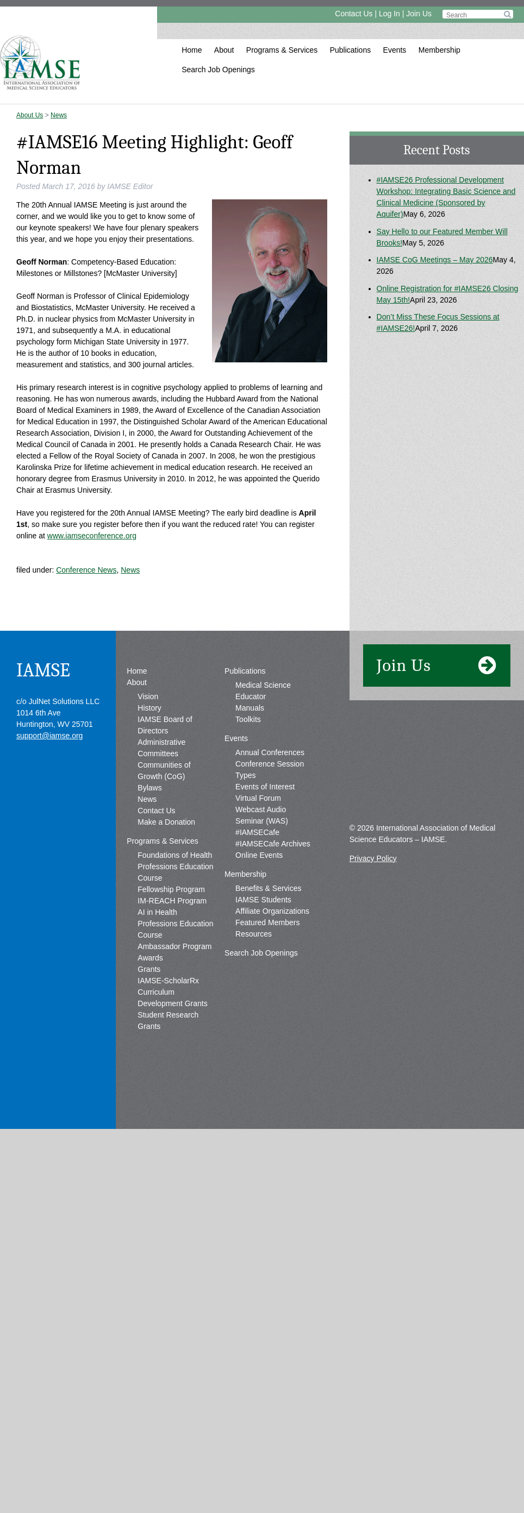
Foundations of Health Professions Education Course (175, 969)
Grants (149, 1072)
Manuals (249, 810)
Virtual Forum (258, 900)
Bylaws (149, 890)
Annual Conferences (269, 855)
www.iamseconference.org (91, 535)
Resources (253, 1036)
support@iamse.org (49, 838)
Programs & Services (281, 50)
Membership (439, 50)
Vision (148, 799)
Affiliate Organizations (272, 1013)
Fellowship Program (171, 992)
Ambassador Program (174, 1049)
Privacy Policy (373, 961)
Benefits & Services (268, 991)
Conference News (86, 570)
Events (395, 50)
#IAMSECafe (257, 935)
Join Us (419, 13)
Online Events (259, 957)
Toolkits (248, 822)
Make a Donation (166, 924)
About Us (29, 115)
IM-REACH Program (172, 1003)
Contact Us (353, 13)
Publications (350, 50)
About (224, 50)
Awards (150, 1060)
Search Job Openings (218, 69)
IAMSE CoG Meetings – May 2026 (435, 259)
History (149, 810)
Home (192, 50)
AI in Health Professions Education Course (175, 1026)
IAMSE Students (263, 1002)
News (59, 115)
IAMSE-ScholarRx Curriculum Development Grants (172, 1094)
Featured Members (267, 1025)
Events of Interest (265, 889)
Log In (389, 13)
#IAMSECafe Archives (272, 946)
